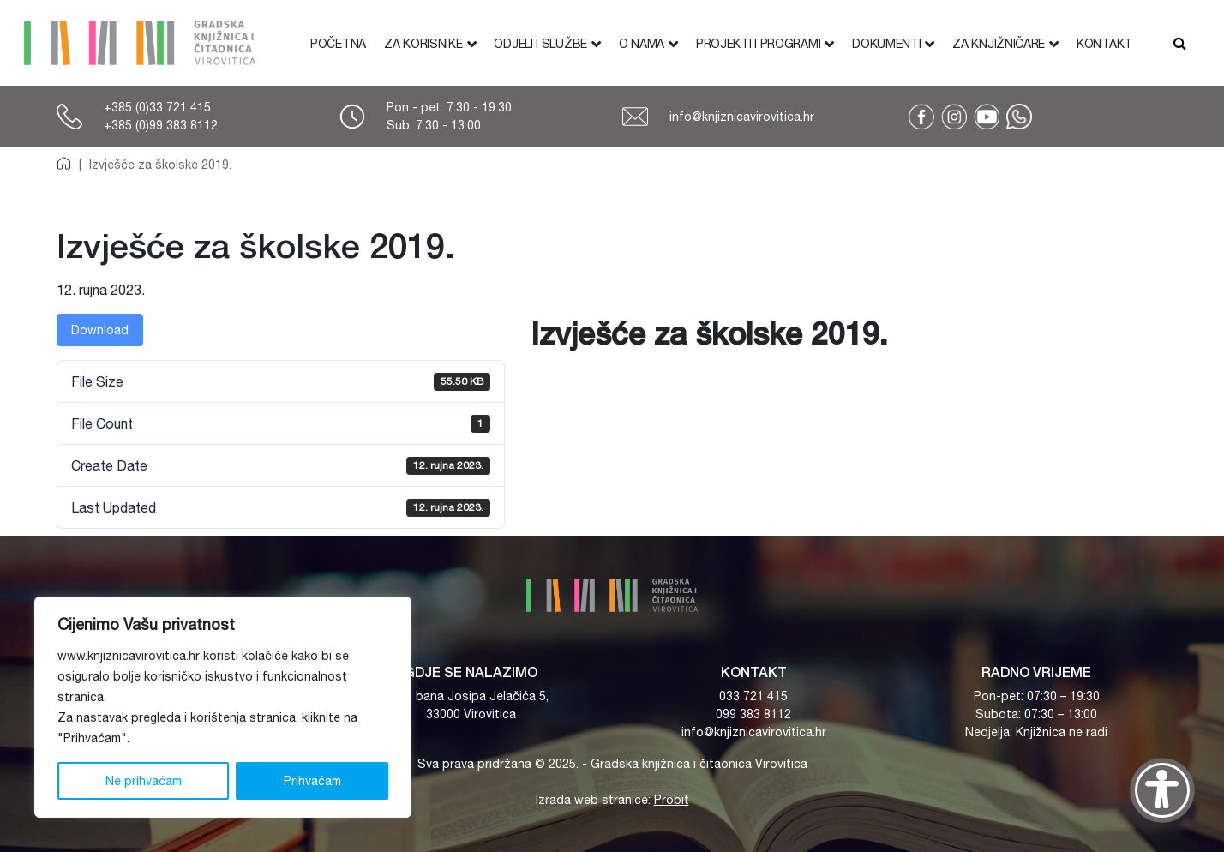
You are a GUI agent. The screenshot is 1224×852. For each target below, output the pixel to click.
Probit (671, 800)
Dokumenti (886, 44)
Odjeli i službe (540, 44)
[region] (222, 707)
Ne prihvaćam (143, 781)
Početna (338, 44)
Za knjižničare (998, 44)
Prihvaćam (312, 781)
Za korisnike (423, 44)
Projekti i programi (758, 44)
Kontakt (1104, 44)
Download (100, 330)
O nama (641, 44)
